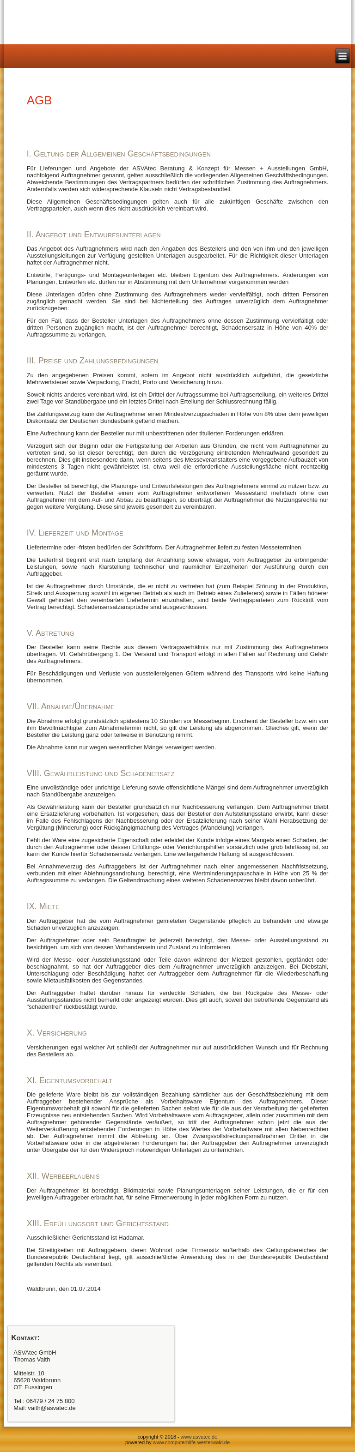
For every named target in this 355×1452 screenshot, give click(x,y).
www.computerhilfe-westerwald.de (191, 1442)
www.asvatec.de (199, 1437)
